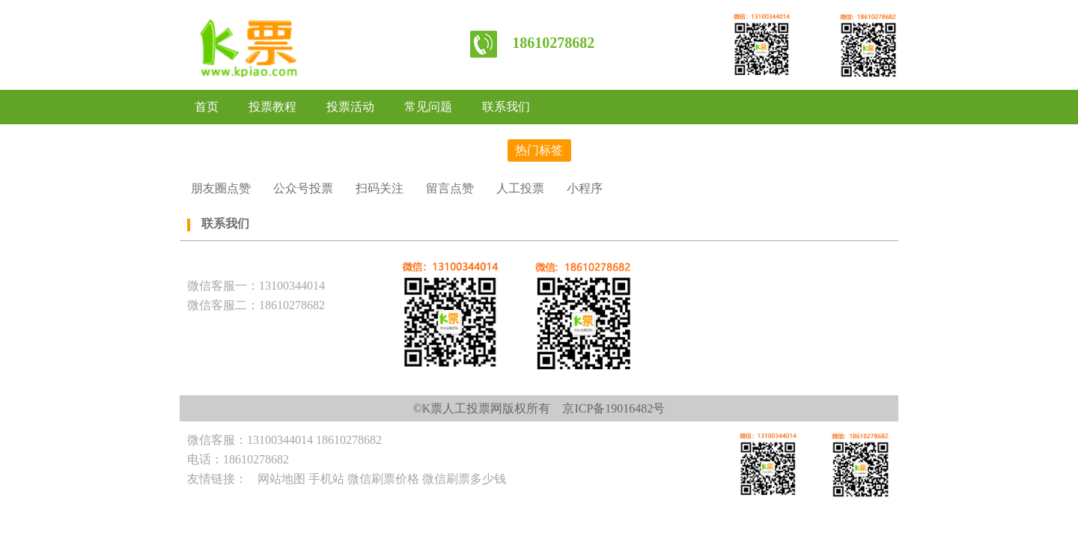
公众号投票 (303, 188)
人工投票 (520, 188)
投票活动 (350, 106)
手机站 (326, 478)
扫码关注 (380, 188)
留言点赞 (450, 188)
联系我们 (506, 106)
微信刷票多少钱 (464, 478)
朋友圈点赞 (221, 188)
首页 (207, 106)
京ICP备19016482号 (613, 408)
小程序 (585, 188)
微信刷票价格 (383, 478)
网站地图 (281, 478)
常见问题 (428, 106)
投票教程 (272, 106)
